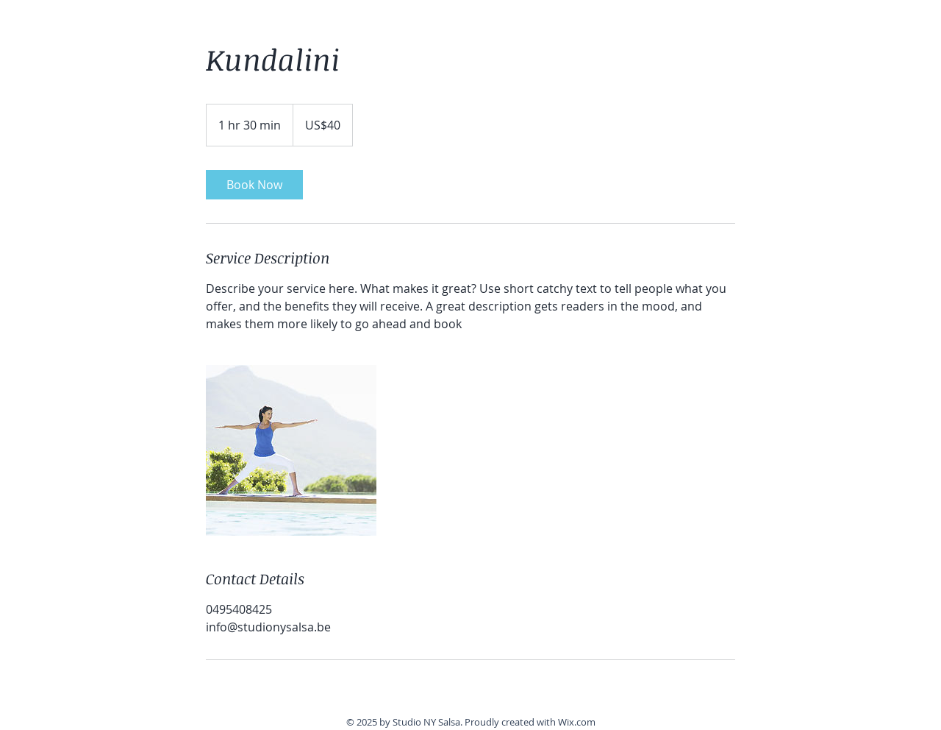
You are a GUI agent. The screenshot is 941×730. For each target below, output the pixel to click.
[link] (254, 184)
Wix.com (576, 722)
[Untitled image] (291, 450)
